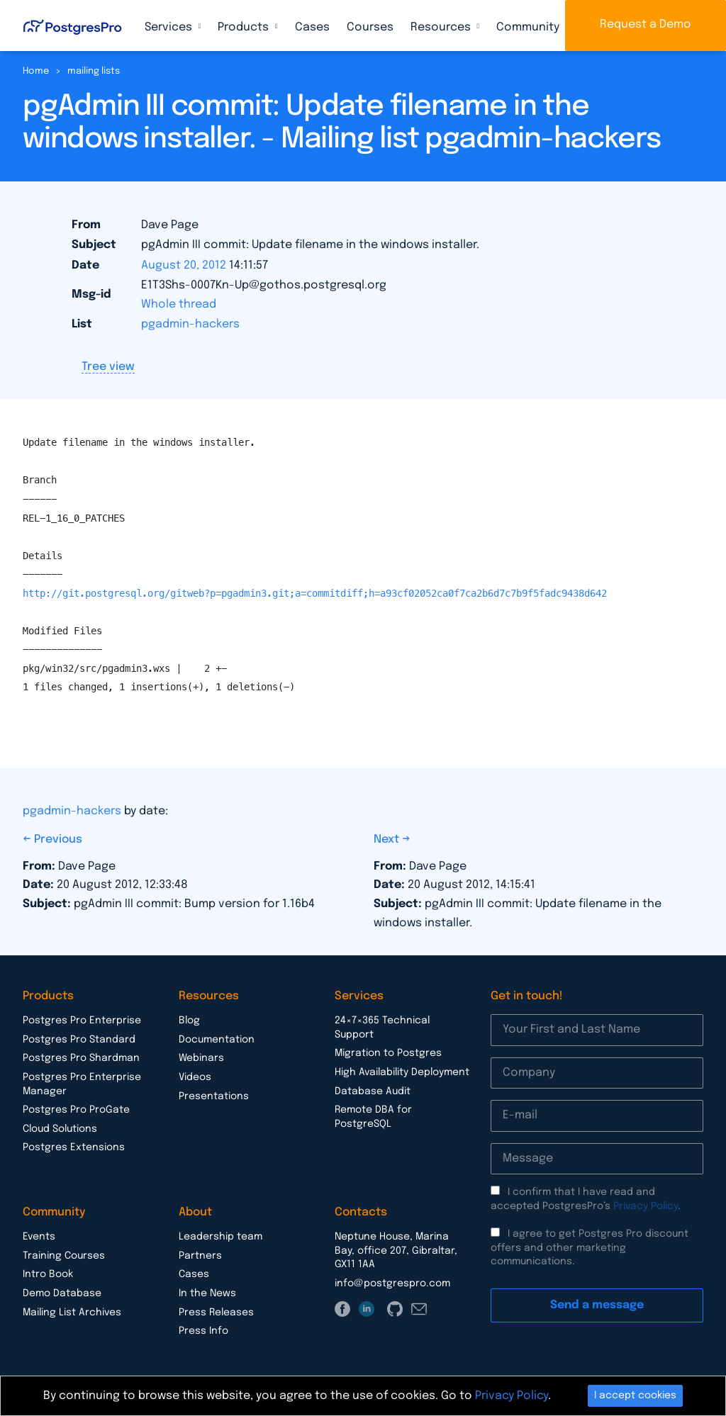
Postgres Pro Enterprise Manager (82, 1084)
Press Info (203, 1331)
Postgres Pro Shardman (81, 1058)
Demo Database (62, 1293)
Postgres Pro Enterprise (82, 1021)
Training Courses (64, 1256)
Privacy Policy (645, 1206)
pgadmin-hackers (190, 324)
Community (529, 27)
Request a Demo (645, 24)
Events (39, 1237)
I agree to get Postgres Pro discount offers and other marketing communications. (589, 1247)
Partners (200, 1256)
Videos (195, 1077)
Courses (370, 27)
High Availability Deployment (402, 1072)
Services (170, 27)
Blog (189, 1021)
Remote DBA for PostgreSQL (373, 1117)
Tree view (108, 367)
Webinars (201, 1058)
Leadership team (220, 1237)
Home (36, 71)
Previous (58, 839)
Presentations (214, 1096)
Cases (312, 27)
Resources (442, 27)
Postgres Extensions (74, 1147)
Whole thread (178, 304)
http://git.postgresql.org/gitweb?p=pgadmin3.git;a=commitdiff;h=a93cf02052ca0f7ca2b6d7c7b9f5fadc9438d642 (315, 593)
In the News (207, 1293)
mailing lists (93, 71)
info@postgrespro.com (392, 1283)
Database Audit (373, 1091)
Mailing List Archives (72, 1312)
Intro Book (48, 1274)
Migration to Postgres (388, 1053)
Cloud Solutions (60, 1129)
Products (245, 27)
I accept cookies (635, 1395)
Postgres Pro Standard (79, 1040)
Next (388, 839)
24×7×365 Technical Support (382, 1028)
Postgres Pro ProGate (76, 1110)
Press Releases (216, 1312)
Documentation (217, 1040)
